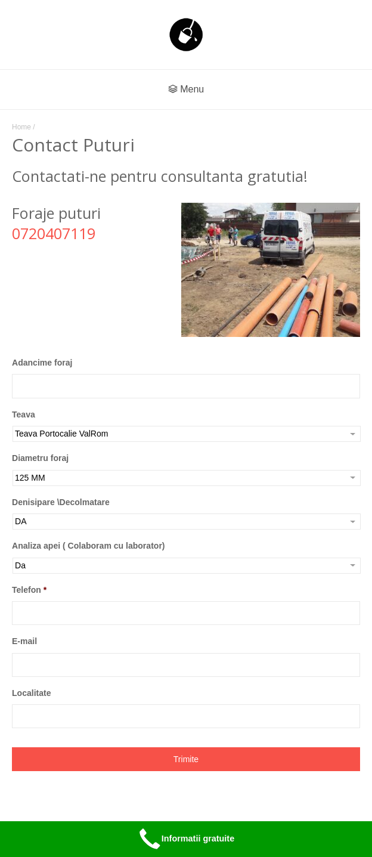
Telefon (29, 590)
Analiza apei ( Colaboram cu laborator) (88, 545)
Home (21, 127)
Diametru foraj (40, 458)
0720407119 (53, 233)
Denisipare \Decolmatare (61, 502)
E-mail (24, 641)
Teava (23, 414)
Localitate (31, 693)
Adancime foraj (42, 362)
